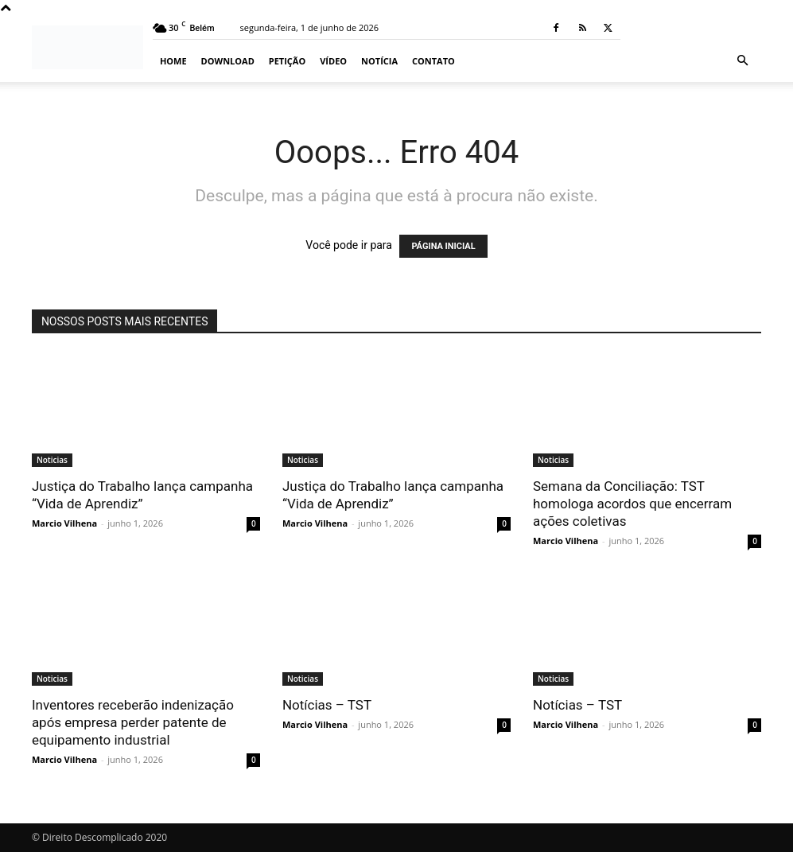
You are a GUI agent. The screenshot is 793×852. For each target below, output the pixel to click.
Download (228, 61)
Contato (433, 61)
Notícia (379, 61)
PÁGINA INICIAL (443, 246)
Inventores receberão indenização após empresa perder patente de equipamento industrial (133, 722)
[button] (742, 60)
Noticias (52, 459)
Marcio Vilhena (64, 523)
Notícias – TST (326, 705)
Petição (287, 61)
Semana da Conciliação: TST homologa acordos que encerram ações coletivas (632, 503)
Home (173, 61)
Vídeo (333, 61)
